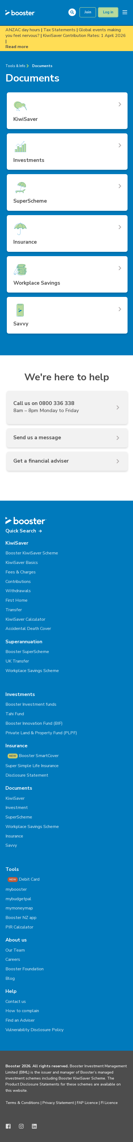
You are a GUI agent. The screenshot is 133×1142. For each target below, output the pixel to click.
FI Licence (109, 1102)
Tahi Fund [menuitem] (14, 714)
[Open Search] (73, 12)
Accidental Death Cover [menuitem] (28, 629)
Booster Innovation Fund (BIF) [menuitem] (34, 723)
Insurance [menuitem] (14, 836)
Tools (12, 869)
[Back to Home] (20, 12)
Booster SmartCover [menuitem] (33, 756)
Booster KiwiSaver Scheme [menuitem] (31, 553)
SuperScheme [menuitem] (18, 817)
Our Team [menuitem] (15, 950)
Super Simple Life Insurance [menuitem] (32, 766)
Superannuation (23, 641)
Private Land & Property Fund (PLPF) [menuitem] (41, 733)
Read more (16, 47)
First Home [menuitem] (16, 600)
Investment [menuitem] (16, 808)
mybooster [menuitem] (16, 889)
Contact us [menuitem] (15, 1002)
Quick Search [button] (20, 531)
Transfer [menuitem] (13, 610)
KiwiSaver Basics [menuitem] (21, 563)
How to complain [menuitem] (22, 1011)
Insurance (16, 745)
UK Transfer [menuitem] (17, 661)
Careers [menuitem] (12, 959)
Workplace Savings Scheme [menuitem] (32, 671)
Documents (42, 66)
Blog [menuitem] (10, 978)
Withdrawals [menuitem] (18, 591)
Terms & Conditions (22, 1102)
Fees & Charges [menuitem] (20, 572)
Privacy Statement (58, 1102)
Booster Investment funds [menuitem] (30, 704)
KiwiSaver (16, 543)
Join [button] (87, 12)
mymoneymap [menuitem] (19, 908)
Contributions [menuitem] (18, 582)
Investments (20, 694)
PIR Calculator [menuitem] (19, 927)
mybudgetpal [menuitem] (18, 899)
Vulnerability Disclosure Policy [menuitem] (34, 1030)
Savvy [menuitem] (11, 845)
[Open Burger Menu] (124, 12)
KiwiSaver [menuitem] (15, 798)
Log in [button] (108, 12)
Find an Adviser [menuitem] (20, 1020)
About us (16, 940)
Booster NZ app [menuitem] (21, 918)
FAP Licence (87, 1102)
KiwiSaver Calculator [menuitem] (25, 619)
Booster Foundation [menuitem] (24, 969)
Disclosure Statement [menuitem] (26, 775)
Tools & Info (15, 66)
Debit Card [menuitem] (24, 879)
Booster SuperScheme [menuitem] (27, 652)
